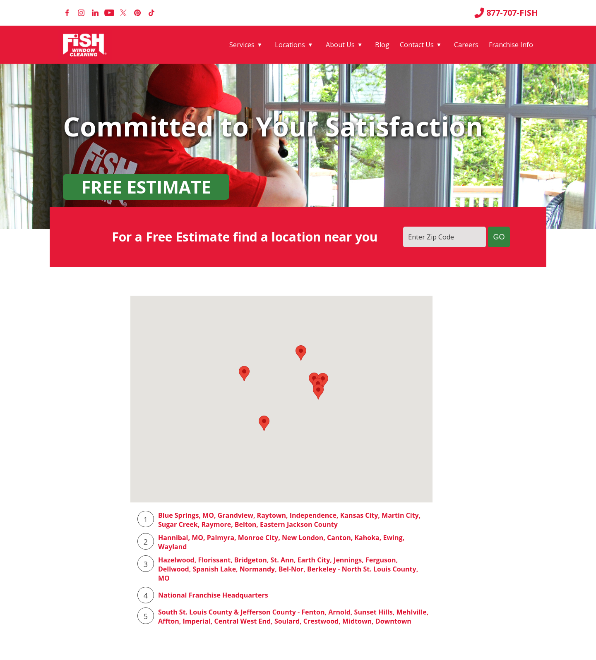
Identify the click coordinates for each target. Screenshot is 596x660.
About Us (340, 44)
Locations (290, 44)
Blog (382, 44)
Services (242, 44)
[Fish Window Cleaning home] (86, 45)
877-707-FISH (506, 13)
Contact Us (417, 44)
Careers (466, 44)
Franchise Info (511, 44)
